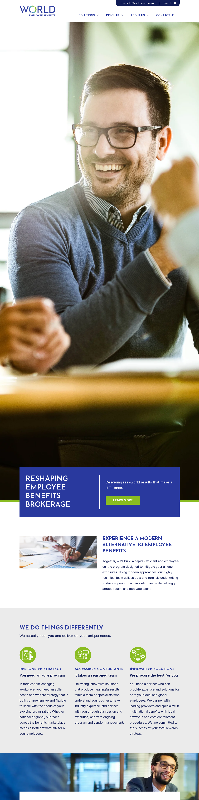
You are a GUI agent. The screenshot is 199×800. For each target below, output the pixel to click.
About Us (137, 15)
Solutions (87, 15)
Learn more (123, 500)
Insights (112, 15)
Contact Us (165, 15)
